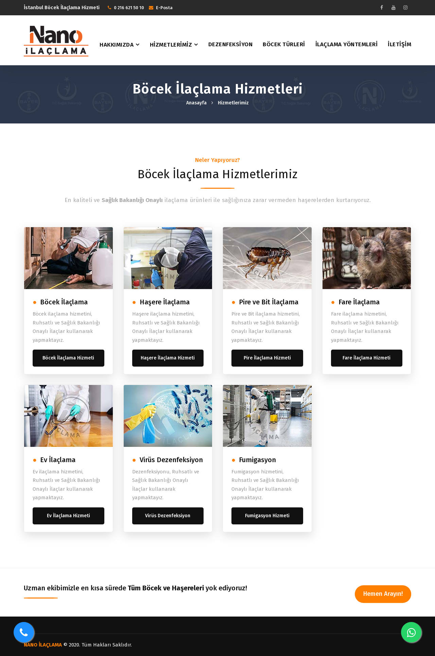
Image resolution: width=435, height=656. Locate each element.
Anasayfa (196, 103)
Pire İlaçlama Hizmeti (267, 358)
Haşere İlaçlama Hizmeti (168, 358)
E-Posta (164, 7)
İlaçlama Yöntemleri (346, 44)
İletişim (399, 44)
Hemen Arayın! (383, 594)
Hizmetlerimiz (171, 44)
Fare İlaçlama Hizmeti (366, 358)
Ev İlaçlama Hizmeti (68, 516)
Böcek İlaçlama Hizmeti (68, 358)
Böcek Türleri (284, 44)
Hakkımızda (117, 44)
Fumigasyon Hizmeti (267, 516)
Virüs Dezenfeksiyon (167, 516)
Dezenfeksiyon (230, 44)
